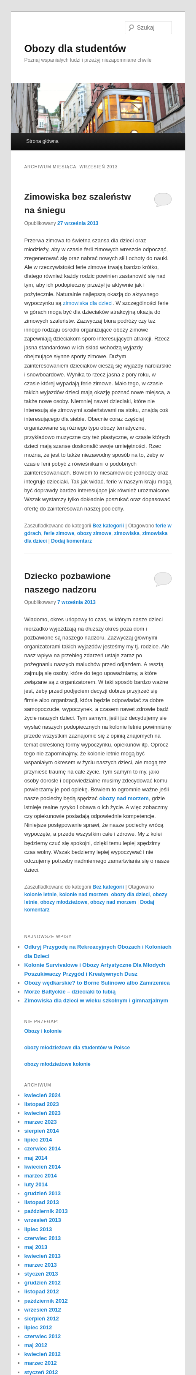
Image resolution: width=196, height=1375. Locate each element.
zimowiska (127, 533)
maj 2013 (35, 1247)
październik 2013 (45, 1211)
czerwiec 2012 (42, 1336)
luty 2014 (36, 1184)
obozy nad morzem (124, 798)
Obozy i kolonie (43, 1031)
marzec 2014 (40, 1175)
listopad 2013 (41, 1202)
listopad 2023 (41, 1104)
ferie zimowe (59, 533)
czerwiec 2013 (42, 1238)
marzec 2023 (40, 1122)
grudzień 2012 (42, 1282)
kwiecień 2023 (42, 1113)
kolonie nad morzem (83, 894)
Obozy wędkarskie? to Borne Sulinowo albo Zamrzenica (96, 983)
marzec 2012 (40, 1363)
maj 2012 (35, 1345)
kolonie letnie (40, 894)
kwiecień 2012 (42, 1354)
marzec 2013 (40, 1265)
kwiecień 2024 (42, 1095)
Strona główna (42, 141)
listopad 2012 (41, 1291)
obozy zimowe (94, 533)
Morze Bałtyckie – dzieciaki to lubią (69, 991)
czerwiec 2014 (42, 1148)
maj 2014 (35, 1158)
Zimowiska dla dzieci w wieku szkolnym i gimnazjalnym (96, 1000)
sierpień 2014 (41, 1131)
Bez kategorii (108, 526)
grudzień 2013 (42, 1193)
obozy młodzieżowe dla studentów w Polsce (77, 1048)
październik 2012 (45, 1301)
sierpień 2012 (41, 1318)
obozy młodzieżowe (63, 902)
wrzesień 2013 (42, 1220)
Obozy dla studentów (75, 48)
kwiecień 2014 (42, 1167)
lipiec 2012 (38, 1327)
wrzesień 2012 (42, 1309)
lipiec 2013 (38, 1229)
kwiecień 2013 (42, 1256)
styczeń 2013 (41, 1274)
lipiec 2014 (38, 1139)
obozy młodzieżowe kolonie (57, 1064)
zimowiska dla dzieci (88, 303)
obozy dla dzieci (130, 894)
